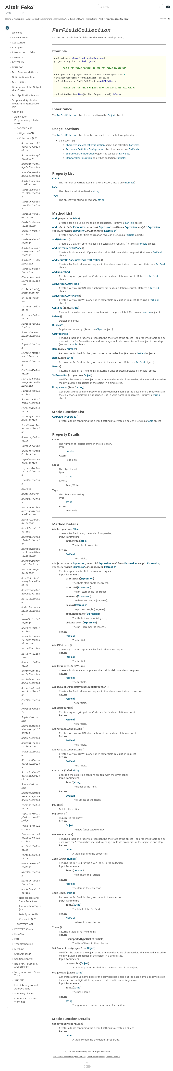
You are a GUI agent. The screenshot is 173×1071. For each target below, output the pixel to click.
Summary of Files (24, 993)
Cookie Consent (113, 1056)
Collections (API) (94, 19)
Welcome (17, 33)
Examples (17, 47)
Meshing (19, 949)
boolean (146, 312)
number (129, 182)
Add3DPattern (60, 239)
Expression (79, 227)
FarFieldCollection (67, 115)
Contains (57, 308)
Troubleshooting (23, 944)
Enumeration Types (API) (30, 907)
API (77, 19)
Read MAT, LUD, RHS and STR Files (26, 965)
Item (54, 349)
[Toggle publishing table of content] (7, 28)
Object (111, 115)
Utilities (19, 82)
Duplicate (57, 325)
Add (54, 218)
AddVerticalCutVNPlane (65, 296)
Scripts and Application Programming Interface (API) (25, 104)
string (96, 191)
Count (55, 178)
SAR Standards (22, 954)
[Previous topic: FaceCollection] (161, 19)
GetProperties (60, 334)
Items (55, 366)
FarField (129, 223)
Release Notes (20, 37)
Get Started (18, 42)
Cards (23, 929)
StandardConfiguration (79, 158)
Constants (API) (27, 919)
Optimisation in (23, 77)
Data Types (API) (28, 914)
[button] (10, 33)
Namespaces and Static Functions (29, 899)
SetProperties (59, 375)
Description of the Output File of (26, 88)
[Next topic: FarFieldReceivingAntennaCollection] (165, 19)
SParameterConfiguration (80, 153)
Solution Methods (25, 72)
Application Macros (26, 95)
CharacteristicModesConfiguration (85, 145)
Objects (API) (26, 133)
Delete (55, 316)
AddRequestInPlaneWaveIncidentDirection (76, 260)
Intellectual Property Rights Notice (69, 1056)
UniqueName (59, 387)
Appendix (19, 19)
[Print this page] (169, 19)
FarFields (134, 145)
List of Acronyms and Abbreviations (26, 987)
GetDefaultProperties (64, 417)
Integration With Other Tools (27, 973)
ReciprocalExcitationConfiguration (85, 149)
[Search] (159, 7)
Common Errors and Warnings (25, 1000)
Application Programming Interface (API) (46, 19)
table (76, 218)
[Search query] (130, 7)
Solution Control (23, 959)
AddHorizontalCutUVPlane (67, 248)
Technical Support (95, 1056)
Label (55, 187)
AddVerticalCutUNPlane (65, 284)
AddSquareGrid (61, 272)
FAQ (16, 939)
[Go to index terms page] (164, 8)
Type (55, 196)
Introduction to (23, 52)
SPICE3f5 (19, 980)
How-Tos (19, 934)
